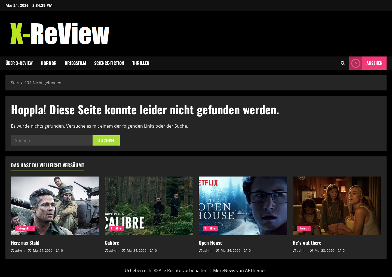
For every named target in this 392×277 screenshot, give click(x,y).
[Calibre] (149, 206)
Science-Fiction (109, 63)
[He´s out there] (337, 206)
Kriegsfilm (75, 63)
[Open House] (243, 206)
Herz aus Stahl (25, 242)
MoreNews (224, 270)
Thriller (140, 63)
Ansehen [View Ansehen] (365, 63)
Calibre (112, 242)
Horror (49, 63)
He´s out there (307, 242)
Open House (210, 242)
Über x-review (19, 63)
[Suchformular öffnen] (343, 63)
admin (19, 250)
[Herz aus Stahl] (55, 206)
